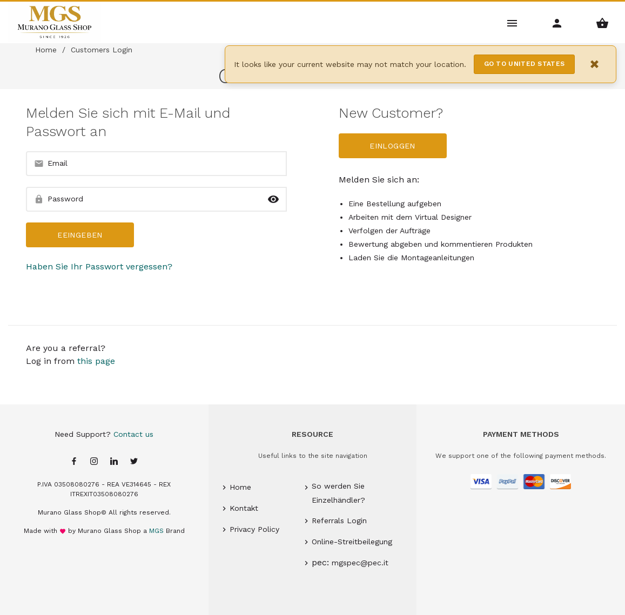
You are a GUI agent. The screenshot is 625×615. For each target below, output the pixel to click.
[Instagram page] (94, 462)
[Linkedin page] (114, 462)
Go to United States (524, 63)
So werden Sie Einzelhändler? (338, 493)
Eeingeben (79, 235)
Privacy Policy (254, 529)
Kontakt (244, 508)
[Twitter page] (134, 462)
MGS (156, 531)
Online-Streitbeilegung (352, 541)
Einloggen (392, 145)
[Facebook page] (74, 462)
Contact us (133, 434)
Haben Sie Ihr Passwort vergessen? (99, 266)
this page (96, 361)
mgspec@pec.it (360, 562)
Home (46, 49)
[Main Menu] (512, 22)
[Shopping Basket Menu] (602, 22)
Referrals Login (339, 520)
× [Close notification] (595, 64)
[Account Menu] (557, 22)
